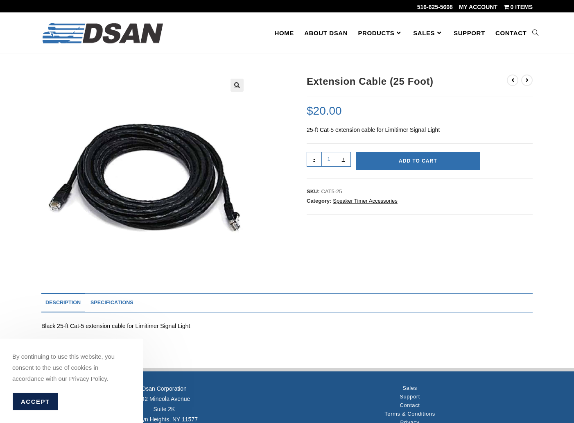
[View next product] (527, 80)
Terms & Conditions (409, 414)
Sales (409, 388)
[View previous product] (512, 80)
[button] (237, 85)
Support (410, 397)
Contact (410, 405)
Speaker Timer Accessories (365, 201)
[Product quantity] (328, 159)
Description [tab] (63, 302)
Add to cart (418, 161)
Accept (35, 401)
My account (478, 7)
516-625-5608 (435, 7)
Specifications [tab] (111, 302)
